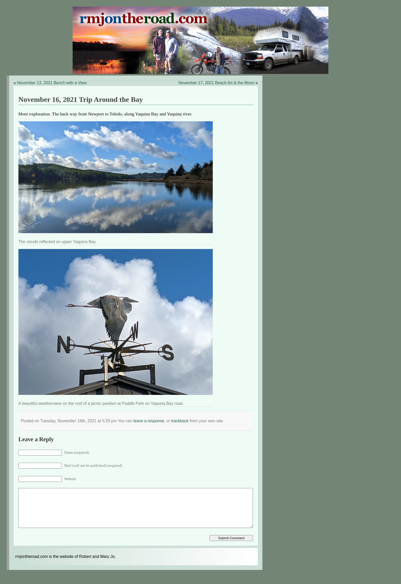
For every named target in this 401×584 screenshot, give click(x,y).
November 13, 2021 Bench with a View (51, 83)
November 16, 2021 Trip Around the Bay (80, 99)
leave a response (148, 421)
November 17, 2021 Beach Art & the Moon (216, 83)
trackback (179, 421)
